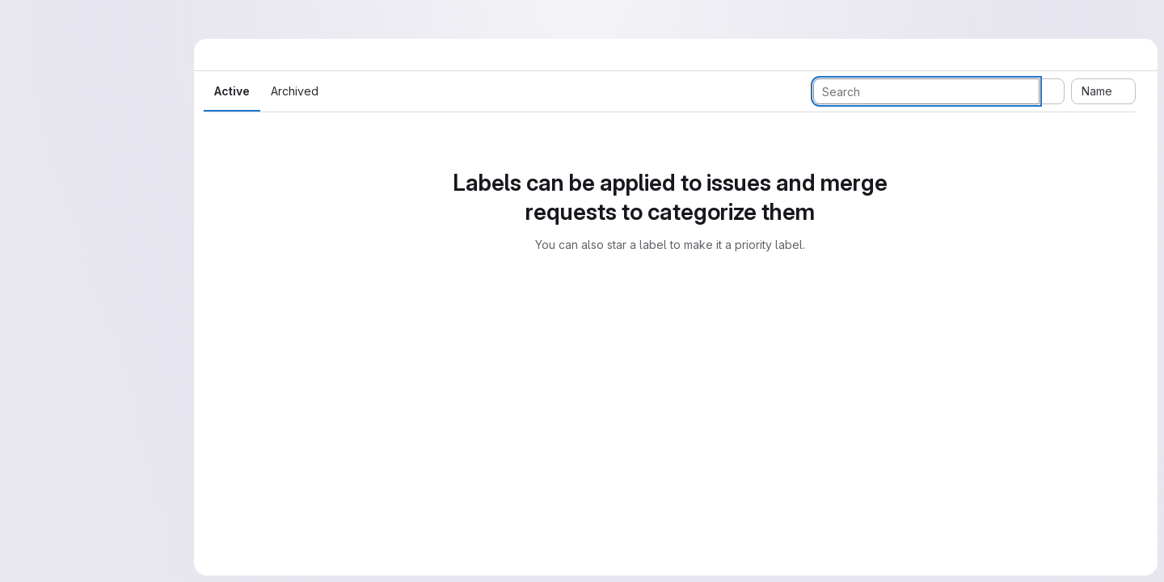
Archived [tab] (294, 91)
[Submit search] (1052, 91)
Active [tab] (232, 91)
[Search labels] (926, 91)
